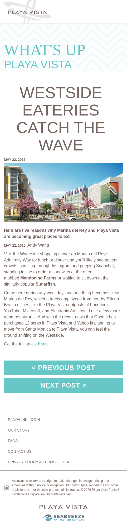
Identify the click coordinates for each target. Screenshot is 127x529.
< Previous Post (63, 367)
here (42, 344)
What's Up (63, 56)
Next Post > (63, 385)
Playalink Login (24, 419)
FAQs (13, 441)
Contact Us (20, 451)
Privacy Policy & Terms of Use (39, 462)
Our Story (19, 430)
